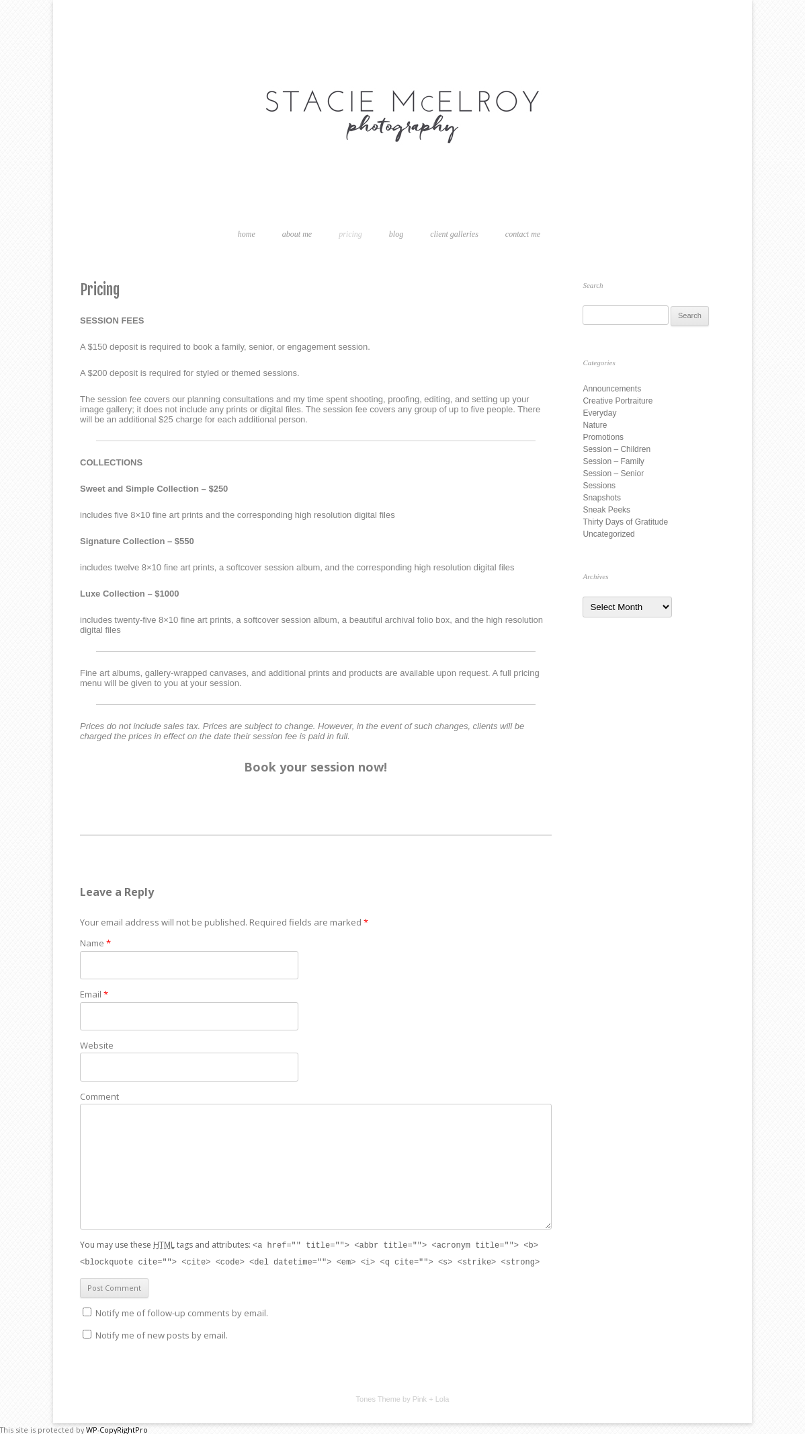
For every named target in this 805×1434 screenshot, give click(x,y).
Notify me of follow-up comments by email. (181, 1312)
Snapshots (602, 497)
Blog (396, 234)
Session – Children (616, 449)
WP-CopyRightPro (117, 1428)
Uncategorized (608, 534)
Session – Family (613, 461)
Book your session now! (315, 767)
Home (246, 234)
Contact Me (522, 234)
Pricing (350, 234)
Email (94, 994)
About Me (297, 234)
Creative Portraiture (617, 401)
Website (97, 1045)
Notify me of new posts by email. (161, 1334)
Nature (595, 425)
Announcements (612, 388)
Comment (99, 1096)
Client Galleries (454, 234)
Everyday (599, 413)
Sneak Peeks (606, 510)
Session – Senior (613, 473)
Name (95, 943)
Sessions (599, 485)
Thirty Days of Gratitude (625, 522)
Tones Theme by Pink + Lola (403, 1398)
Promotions (603, 437)
